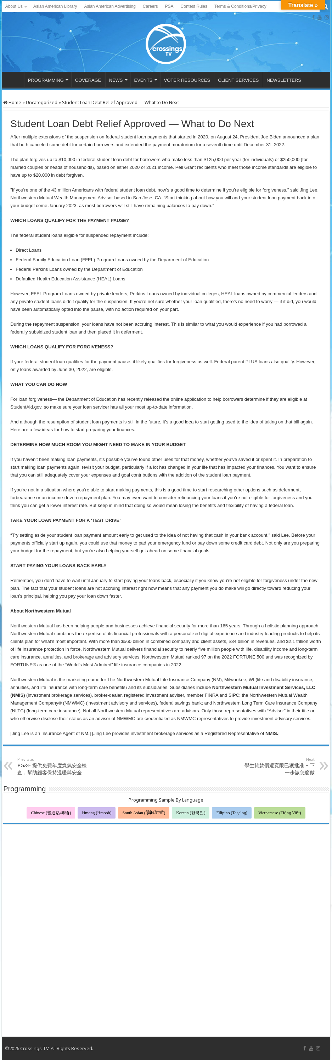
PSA (169, 6)
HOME (14, 79)
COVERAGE (88, 80)
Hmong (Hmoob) (96, 812)
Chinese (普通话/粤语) (51, 812)
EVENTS (143, 80)
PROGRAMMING (46, 80)
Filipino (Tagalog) (231, 812)
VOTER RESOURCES (187, 80)
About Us (14, 6)
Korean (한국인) (190, 812)
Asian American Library (55, 6)
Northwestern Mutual (31, 625)
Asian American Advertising (109, 6)
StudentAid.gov (25, 407)
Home (12, 102)
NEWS (116, 80)
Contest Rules (194, 6)
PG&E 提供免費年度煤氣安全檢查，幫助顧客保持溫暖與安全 (53, 766)
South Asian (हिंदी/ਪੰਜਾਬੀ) (143, 812)
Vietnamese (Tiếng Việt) (279, 812)
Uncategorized (41, 102)
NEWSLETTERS (283, 80)
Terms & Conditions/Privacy (240, 6)
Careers (150, 6)
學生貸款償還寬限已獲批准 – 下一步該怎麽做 (278, 766)
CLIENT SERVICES (238, 80)
